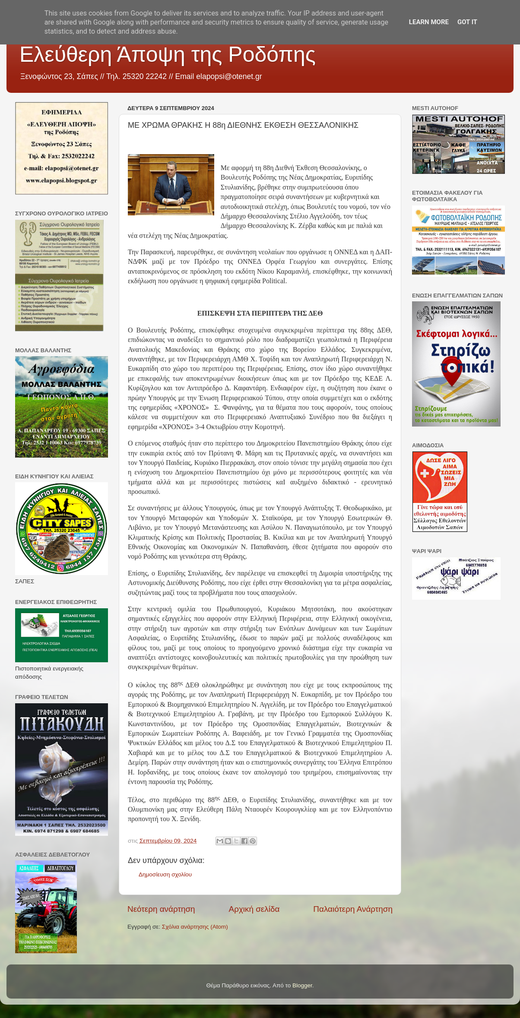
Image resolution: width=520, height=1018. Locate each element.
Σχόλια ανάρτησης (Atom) (195, 926)
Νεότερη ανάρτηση (161, 909)
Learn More (429, 22)
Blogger (302, 985)
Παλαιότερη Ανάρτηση (353, 909)
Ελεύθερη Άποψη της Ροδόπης (167, 54)
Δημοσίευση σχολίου (165, 874)
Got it (467, 22)
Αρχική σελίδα (254, 909)
